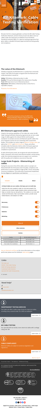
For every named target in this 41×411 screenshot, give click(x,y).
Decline (20, 233)
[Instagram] (20, 402)
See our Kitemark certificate (9, 250)
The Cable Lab (5, 263)
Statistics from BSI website (9, 88)
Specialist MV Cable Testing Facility (10, 271)
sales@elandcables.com (8, 290)
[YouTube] (25, 402)
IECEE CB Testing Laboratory (9, 267)
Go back (4, 274)
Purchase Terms (26, 405)
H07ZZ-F (9, 144)
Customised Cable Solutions (9, 269)
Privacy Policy (21, 407)
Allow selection (20, 228)
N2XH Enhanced (19, 144)
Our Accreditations (35, 369)
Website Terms (12, 407)
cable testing (26, 252)
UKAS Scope (35, 405)
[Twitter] (18, 402)
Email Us (24, 397)
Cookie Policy (29, 407)
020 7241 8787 (5, 287)
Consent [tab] (7, 180)
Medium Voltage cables (31, 142)
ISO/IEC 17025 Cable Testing (9, 265)
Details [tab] (20, 180)
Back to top (36, 358)
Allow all (20, 223)
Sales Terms (18, 405)
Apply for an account (8, 405)
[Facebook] (23, 402)
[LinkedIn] (16, 402)
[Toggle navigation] (38, 1)
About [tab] (33, 180)
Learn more (36, 315)
